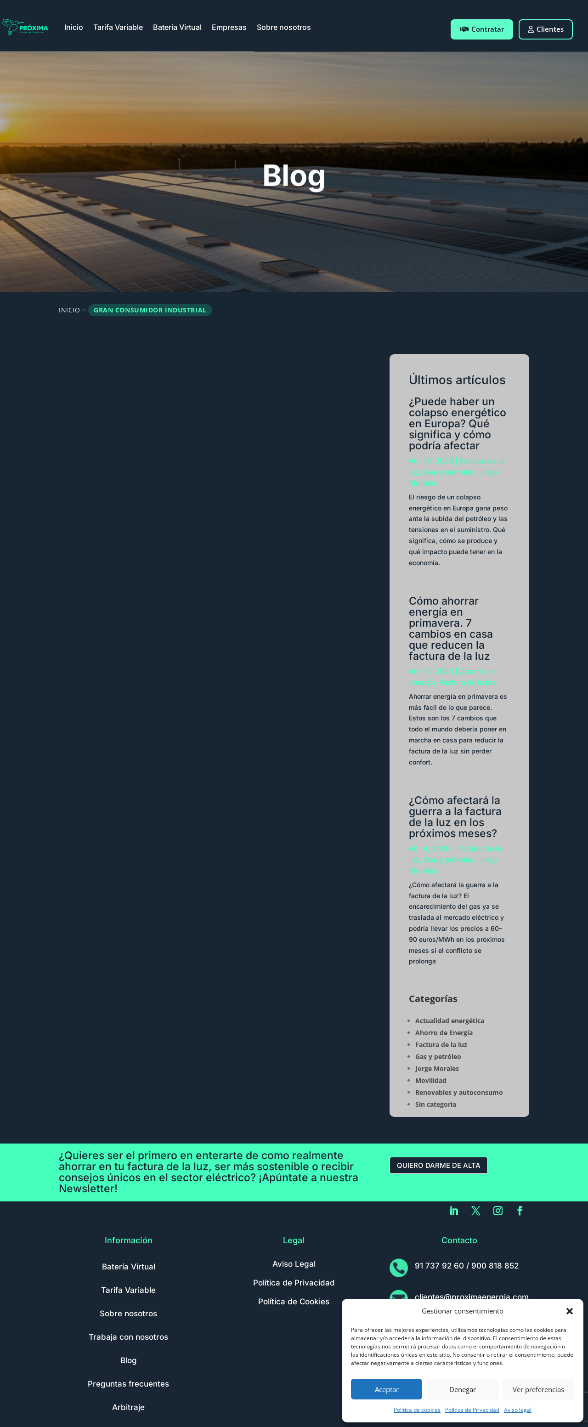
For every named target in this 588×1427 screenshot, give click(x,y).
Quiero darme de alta (439, 1165)
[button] (569, 1311)
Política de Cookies (293, 1301)
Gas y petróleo (449, 471)
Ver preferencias (538, 1389)
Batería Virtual (177, 27)
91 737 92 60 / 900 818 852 (467, 1265)
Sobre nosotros (284, 27)
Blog (128, 1360)
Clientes (546, 29)
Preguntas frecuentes (128, 1383)
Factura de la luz (467, 682)
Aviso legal (517, 1410)
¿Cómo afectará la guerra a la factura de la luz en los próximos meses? (455, 817)
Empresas (229, 27)
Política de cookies (417, 1410)
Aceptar (387, 1389)
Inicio (73, 27)
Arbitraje (128, 1407)
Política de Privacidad (472, 1410)
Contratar (482, 29)
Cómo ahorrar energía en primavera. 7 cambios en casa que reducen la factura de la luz (451, 629)
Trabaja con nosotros (128, 1337)
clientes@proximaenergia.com (472, 1297)
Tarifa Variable (118, 27)
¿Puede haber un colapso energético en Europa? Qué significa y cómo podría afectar (457, 423)
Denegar (462, 1389)
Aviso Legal (294, 1263)
